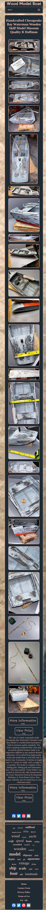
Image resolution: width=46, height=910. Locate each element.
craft (11, 841)
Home (23, 884)
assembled (17, 844)
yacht (32, 836)
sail (30, 869)
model (14, 854)
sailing (36, 842)
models (27, 845)
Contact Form (24, 888)
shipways (27, 855)
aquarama (33, 858)
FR (26, 900)
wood (15, 836)
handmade (31, 874)
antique (20, 828)
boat (13, 873)
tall (21, 874)
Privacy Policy (23, 892)
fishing (34, 864)
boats (29, 841)
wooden (20, 848)
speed (19, 841)
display (11, 859)
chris (36, 855)
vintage (24, 863)
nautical (31, 850)
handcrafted (16, 832)
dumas (14, 864)
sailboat (30, 827)
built (18, 859)
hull (14, 828)
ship (12, 868)
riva (25, 831)
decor (33, 832)
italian (24, 837)
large (33, 845)
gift (24, 859)
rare (36, 869)
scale (22, 868)
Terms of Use (24, 896)
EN (21, 900)
